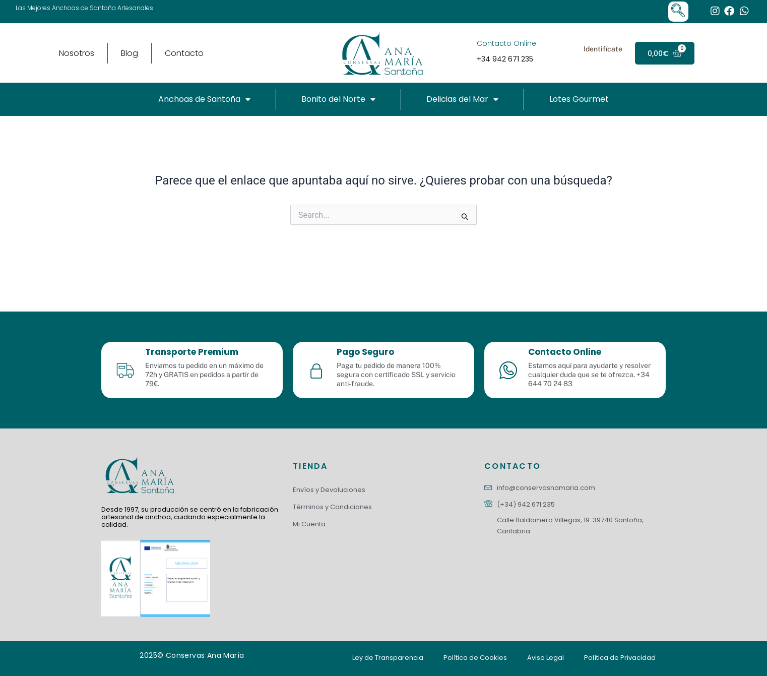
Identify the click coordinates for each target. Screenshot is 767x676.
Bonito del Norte (338, 99)
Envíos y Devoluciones (329, 490)
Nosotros (76, 53)
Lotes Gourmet (579, 99)
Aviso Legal (545, 657)
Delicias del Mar (462, 99)
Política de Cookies (475, 657)
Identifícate (603, 49)
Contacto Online (506, 43)
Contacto (184, 53)
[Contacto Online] (463, 53)
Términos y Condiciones (332, 507)
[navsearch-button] (678, 12)
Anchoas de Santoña (204, 99)
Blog (129, 53)
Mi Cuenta (309, 524)
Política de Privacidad (620, 657)
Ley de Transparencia (387, 657)
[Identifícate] (568, 53)
